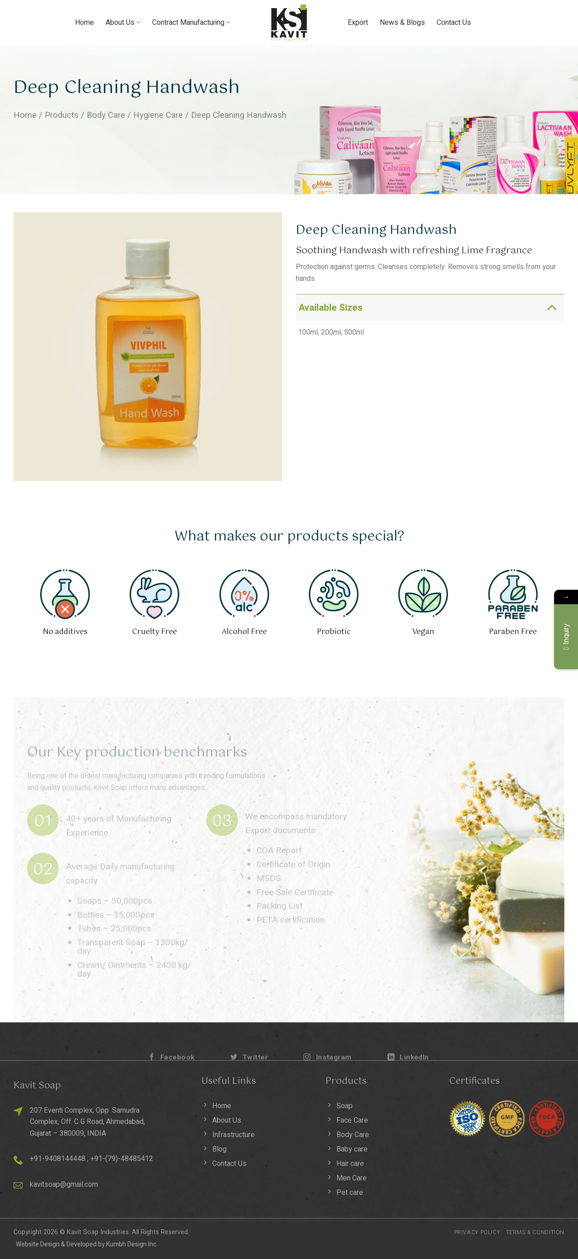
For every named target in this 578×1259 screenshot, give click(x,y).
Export (358, 22)
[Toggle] (551, 307)
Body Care (106, 115)
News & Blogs (402, 22)
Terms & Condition (535, 1232)
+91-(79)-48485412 (121, 1158)
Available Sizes (430, 307)
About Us (123, 22)
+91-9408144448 (57, 1158)
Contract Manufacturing (191, 22)
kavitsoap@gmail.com (64, 1184)
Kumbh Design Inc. (132, 1244)
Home (84, 22)
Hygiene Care (158, 115)
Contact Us (454, 22)
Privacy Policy (477, 1232)
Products (62, 115)
